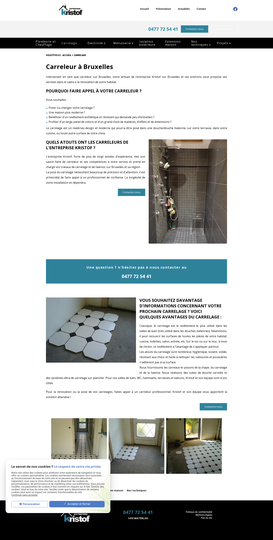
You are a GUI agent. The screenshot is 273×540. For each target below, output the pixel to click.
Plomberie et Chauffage (46, 43)
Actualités (184, 8)
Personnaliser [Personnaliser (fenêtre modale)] (31, 504)
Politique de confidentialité (199, 511)
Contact (201, 8)
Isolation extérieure (147, 43)
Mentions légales (204, 514)
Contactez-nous (195, 29)
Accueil (144, 8)
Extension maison (173, 43)
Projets (222, 43)
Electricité (95, 43)
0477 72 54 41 (163, 29)
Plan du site (206, 517)
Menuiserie (122, 43)
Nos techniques (199, 43)
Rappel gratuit (224, 29)
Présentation (163, 8)
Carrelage (69, 43)
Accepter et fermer (77, 504)
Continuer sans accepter (24, 495)
